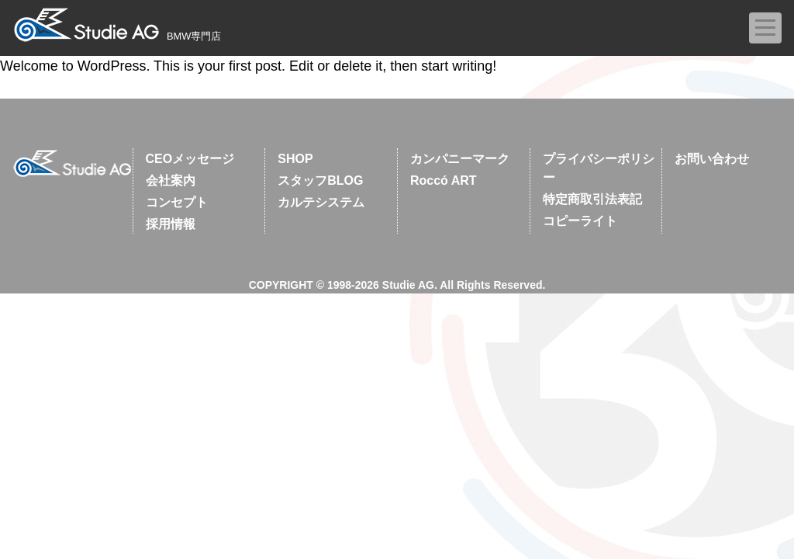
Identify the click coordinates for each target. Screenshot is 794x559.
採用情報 (170, 224)
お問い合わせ (712, 158)
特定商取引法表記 (592, 199)
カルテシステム (321, 202)
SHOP (295, 158)
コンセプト (177, 202)
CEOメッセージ (190, 158)
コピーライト (580, 220)
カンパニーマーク (459, 158)
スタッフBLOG (320, 180)
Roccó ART (443, 180)
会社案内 (170, 180)
